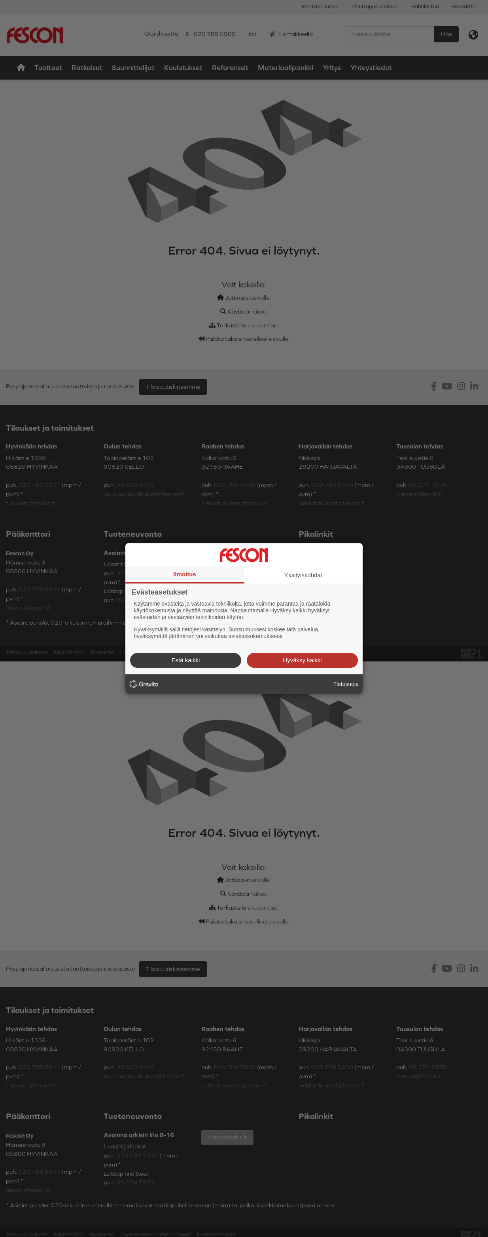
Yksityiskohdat (303, 575)
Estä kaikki (186, 660)
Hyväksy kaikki (302, 660)
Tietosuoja (346, 684)
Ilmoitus (184, 574)
